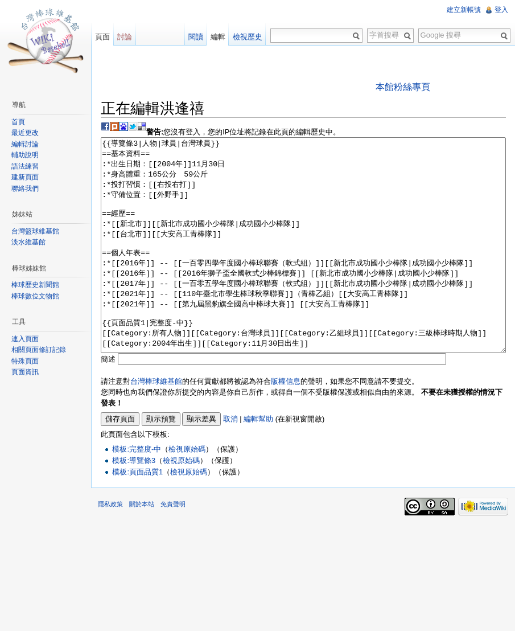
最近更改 (25, 133)
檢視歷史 (247, 36)
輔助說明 (25, 155)
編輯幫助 (258, 461)
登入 (501, 10)
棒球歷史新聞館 (35, 285)
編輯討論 (25, 144)
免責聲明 (173, 546)
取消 (230, 461)
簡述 (108, 402)
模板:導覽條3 (133, 503)
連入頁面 (25, 339)
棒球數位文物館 (35, 296)
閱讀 (195, 36)
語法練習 (25, 166)
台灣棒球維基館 (156, 424)
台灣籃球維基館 (35, 231)
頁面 (102, 36)
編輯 (218, 36)
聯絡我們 (25, 188)
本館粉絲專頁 (403, 87)
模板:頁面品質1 (137, 514)
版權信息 (285, 424)
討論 (124, 36)
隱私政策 (110, 546)
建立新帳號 (464, 10)
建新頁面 (25, 177)
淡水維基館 (28, 242)
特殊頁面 (25, 361)
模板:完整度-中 (136, 491)
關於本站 (141, 546)
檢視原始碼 (186, 491)
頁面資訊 (25, 372)
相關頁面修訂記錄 (38, 350)
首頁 (18, 122)
